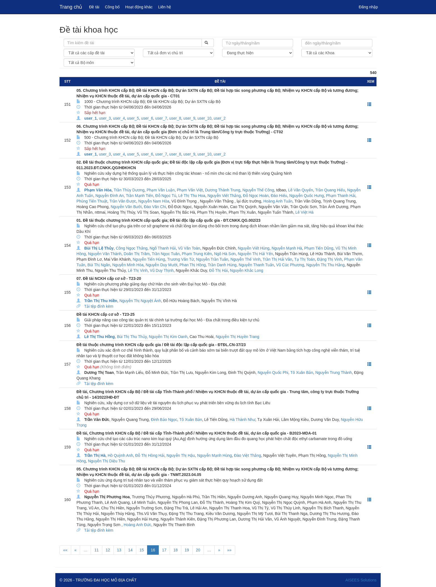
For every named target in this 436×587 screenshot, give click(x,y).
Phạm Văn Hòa (98, 190)
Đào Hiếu (279, 195)
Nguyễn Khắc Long (246, 270)
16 (153, 550)
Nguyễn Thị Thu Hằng (325, 265)
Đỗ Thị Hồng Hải (149, 455)
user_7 (161, 118)
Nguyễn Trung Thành (333, 372)
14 (130, 550)
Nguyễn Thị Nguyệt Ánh (140, 301)
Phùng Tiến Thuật (91, 201)
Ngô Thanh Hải (163, 248)
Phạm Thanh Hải (340, 195)
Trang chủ (71, 7)
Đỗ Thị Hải (218, 270)
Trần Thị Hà (95, 455)
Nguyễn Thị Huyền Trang (237, 336)
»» (229, 550)
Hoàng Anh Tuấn (278, 201)
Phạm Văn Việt (190, 190)
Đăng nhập (368, 7)
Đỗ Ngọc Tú (165, 195)
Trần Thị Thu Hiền (100, 301)
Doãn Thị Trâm (137, 253)
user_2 (220, 118)
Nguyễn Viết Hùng (253, 248)
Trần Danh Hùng (222, 265)
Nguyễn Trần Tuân (212, 259)
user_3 (105, 118)
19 (187, 550)
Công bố (112, 7)
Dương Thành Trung (222, 190)
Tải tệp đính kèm (98, 306)
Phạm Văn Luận (161, 190)
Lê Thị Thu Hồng (99, 336)
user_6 (147, 118)
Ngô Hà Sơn (225, 253)
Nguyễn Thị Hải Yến (255, 253)
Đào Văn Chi (155, 206)
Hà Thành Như (242, 419)
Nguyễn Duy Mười (161, 265)
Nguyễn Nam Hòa (153, 201)
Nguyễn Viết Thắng (224, 195)
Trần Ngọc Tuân (166, 253)
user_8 (175, 118)
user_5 (133, 118)
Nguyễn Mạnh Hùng (214, 455)
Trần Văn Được (122, 201)
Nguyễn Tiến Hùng (149, 259)
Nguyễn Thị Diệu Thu (106, 461)
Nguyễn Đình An (109, 195)
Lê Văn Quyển (300, 190)
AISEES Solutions (360, 580)
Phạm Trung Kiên (197, 253)
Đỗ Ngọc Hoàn (256, 195)
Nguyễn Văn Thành (105, 253)
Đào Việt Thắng (247, 455)
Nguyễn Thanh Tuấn (256, 265)
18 (175, 550)
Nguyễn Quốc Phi (272, 372)
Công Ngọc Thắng (131, 248)
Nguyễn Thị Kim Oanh (168, 336)
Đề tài (94, 7)
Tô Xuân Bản (301, 372)
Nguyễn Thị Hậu (181, 455)
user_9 (189, 118)
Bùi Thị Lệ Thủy (99, 248)
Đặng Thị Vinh (329, 259)
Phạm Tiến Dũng (318, 248)
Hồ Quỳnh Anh (120, 455)
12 (108, 550)
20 (198, 550)
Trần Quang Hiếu (330, 190)
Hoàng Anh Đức (137, 524)
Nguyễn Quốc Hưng (306, 195)
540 (373, 72)
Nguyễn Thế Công (258, 190)
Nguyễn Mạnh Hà (287, 248)
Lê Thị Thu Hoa (191, 195)
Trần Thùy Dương (129, 190)
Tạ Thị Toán (304, 259)
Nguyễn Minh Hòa (127, 265)
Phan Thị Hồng (193, 265)
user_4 (119, 118)
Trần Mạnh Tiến (139, 195)
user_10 (204, 118)
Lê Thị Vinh (138, 270)
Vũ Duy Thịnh (162, 270)
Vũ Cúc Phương (290, 265)
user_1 (90, 118)
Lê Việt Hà (304, 212)
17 (164, 550)
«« (65, 550)
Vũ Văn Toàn (189, 248)
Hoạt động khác (139, 7)
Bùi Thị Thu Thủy (132, 336)
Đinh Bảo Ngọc (164, 419)
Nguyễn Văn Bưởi (126, 206)
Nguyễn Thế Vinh (246, 259)
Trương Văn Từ (180, 259)
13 (119, 550)
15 (142, 550)
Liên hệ (164, 7)
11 (96, 550)
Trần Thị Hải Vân (277, 259)
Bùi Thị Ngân (98, 265)
